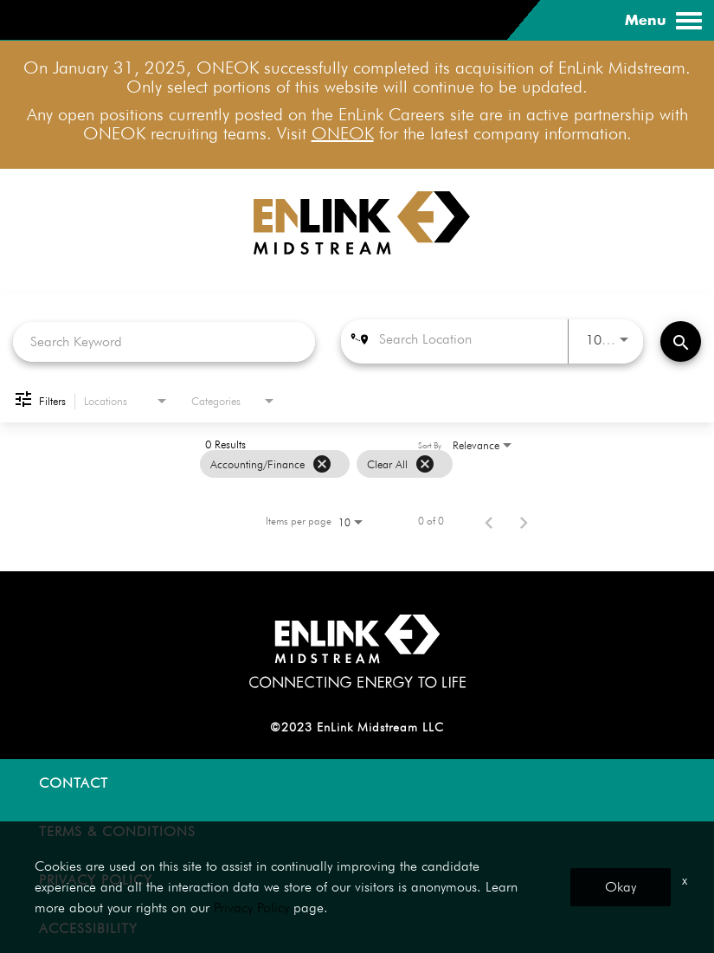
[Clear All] (425, 464)
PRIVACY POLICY (95, 880)
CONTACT (73, 783)
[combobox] (164, 341)
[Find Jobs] (680, 341)
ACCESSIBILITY (88, 928)
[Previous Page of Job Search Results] (489, 521)
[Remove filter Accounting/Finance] (322, 464)
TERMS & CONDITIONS (117, 831)
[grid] (326, 464)
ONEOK (343, 133)
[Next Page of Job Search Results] (523, 521)
